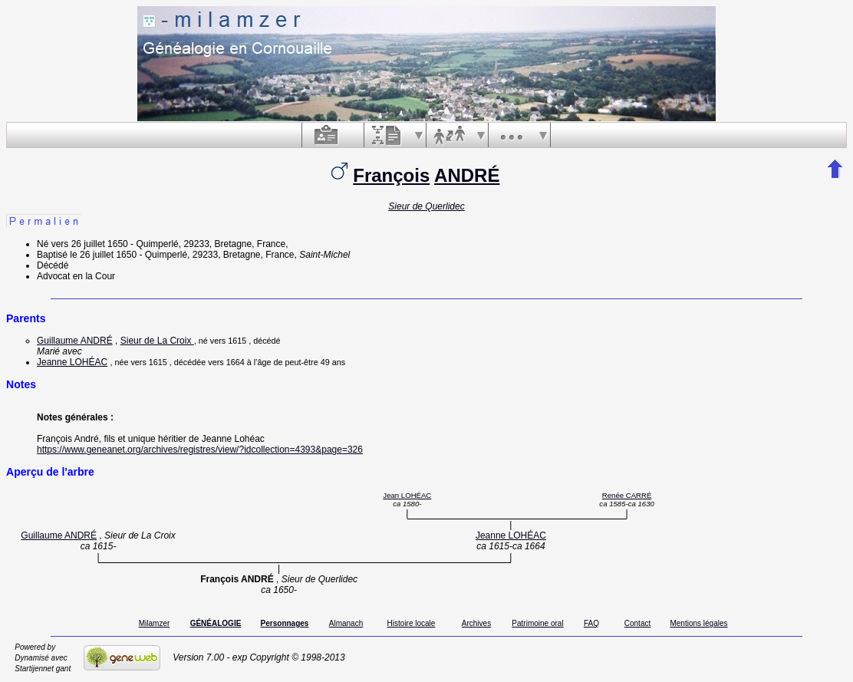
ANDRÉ (466, 175)
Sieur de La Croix (157, 340)
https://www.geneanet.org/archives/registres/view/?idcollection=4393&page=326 (200, 449)
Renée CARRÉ (627, 495)
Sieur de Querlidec (426, 206)
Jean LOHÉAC (407, 495)
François (391, 175)
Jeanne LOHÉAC (72, 362)
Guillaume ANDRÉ (75, 340)
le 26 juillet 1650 (103, 254)
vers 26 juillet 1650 (89, 244)
